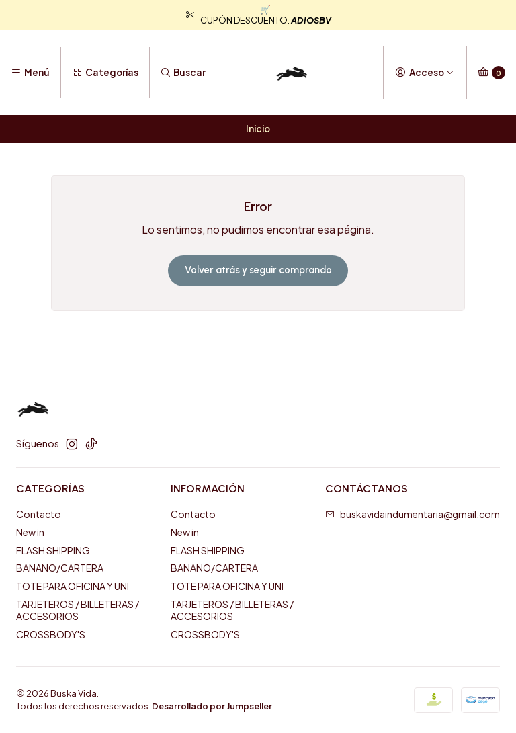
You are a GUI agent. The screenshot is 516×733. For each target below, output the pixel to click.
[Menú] (30, 72)
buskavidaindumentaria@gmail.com (412, 514)
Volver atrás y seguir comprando (258, 270)
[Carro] (491, 72)
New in (30, 532)
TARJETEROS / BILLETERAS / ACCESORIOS (77, 610)
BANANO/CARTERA (59, 568)
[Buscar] (183, 72)
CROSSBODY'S (50, 634)
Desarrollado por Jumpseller (212, 706)
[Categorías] (104, 72)
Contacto (38, 514)
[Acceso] (425, 72)
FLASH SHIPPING (53, 550)
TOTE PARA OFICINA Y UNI (72, 586)
